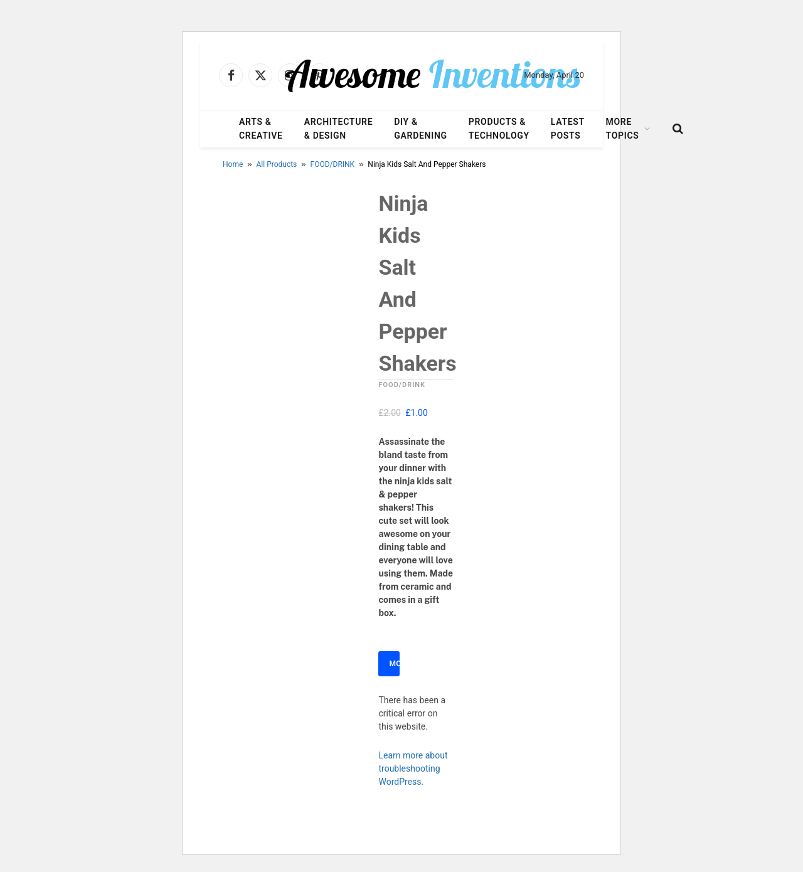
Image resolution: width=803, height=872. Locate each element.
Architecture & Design (338, 129)
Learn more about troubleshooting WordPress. (412, 768)
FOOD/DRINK (333, 164)
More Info (394, 663)
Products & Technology (499, 129)
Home (233, 164)
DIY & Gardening (420, 129)
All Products (277, 164)
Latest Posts (568, 129)
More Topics (622, 129)
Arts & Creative (261, 129)
